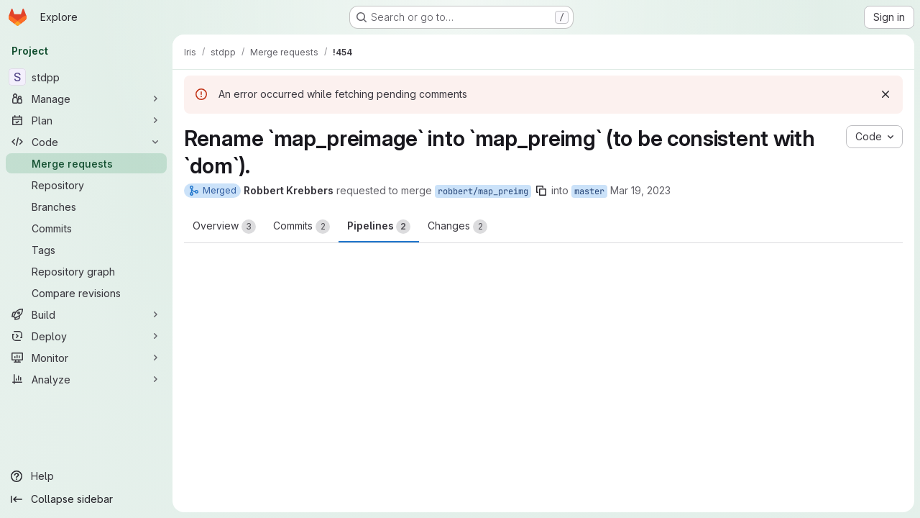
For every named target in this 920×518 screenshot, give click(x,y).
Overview (224, 226)
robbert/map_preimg (483, 191)
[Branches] (86, 206)
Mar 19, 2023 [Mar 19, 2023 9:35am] (640, 190)
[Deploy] (86, 336)
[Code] (86, 142)
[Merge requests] (86, 163)
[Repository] (86, 185)
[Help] (86, 476)
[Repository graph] (86, 271)
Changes (457, 226)
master (589, 191)
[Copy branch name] (541, 190)
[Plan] (86, 120)
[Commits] (86, 228)
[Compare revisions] (86, 293)
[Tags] (86, 250)
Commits (301, 226)
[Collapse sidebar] (86, 499)
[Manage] (86, 98)
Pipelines (378, 226)
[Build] (86, 314)
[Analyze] (86, 379)
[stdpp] (86, 77)
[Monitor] (86, 357)
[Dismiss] (885, 94)
